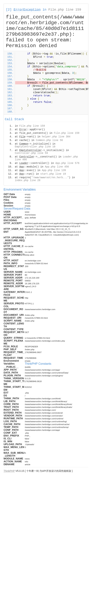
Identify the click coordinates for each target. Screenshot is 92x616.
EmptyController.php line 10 (35, 146)
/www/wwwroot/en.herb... (50, 177)
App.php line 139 (54, 170)
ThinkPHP (9, 470)
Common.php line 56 (49, 140)
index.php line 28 (27, 180)
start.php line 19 (53, 173)
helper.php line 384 (56, 136)
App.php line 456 (57, 166)
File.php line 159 (64, 9)
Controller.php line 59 (31, 153)
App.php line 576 (67, 163)
